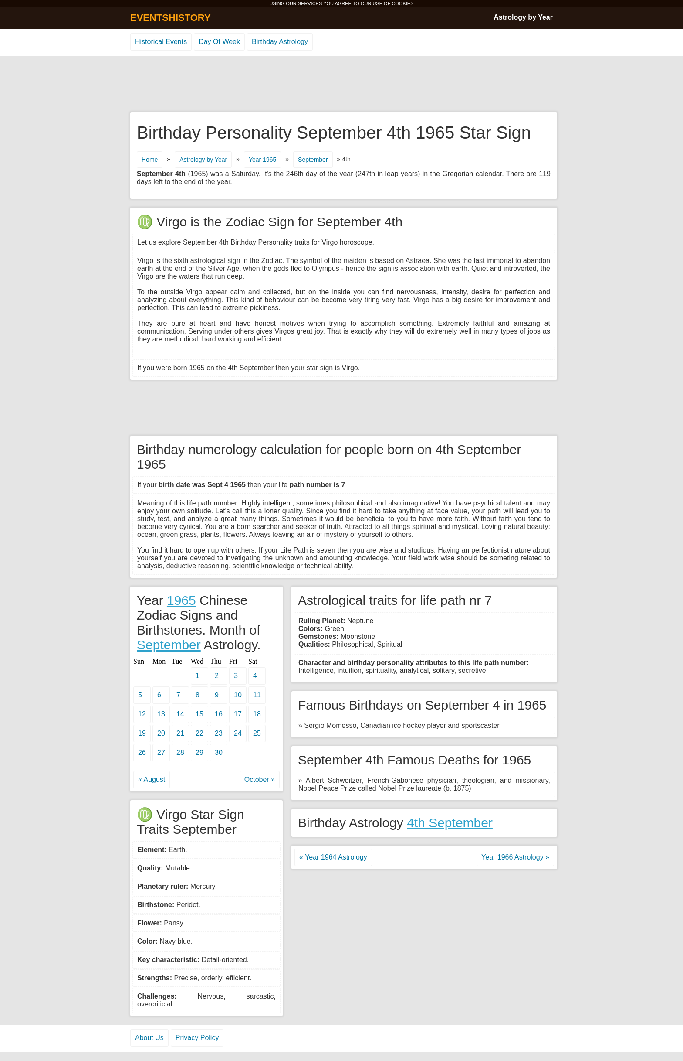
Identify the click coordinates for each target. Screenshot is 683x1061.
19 (142, 733)
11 (257, 695)
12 (142, 714)
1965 (181, 600)
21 (180, 733)
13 (161, 714)
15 (199, 714)
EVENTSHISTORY (170, 17)
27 (161, 752)
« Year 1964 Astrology (333, 857)
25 (257, 733)
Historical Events (161, 41)
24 (238, 733)
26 (142, 752)
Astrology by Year (523, 17)
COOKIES (402, 3)
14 (180, 714)
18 (257, 714)
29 (199, 752)
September (313, 159)
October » (259, 779)
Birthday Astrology (280, 41)
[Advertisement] (341, 84)
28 (180, 752)
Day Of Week (219, 41)
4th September (450, 822)
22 (199, 733)
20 (161, 733)
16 (219, 714)
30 (219, 752)
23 (219, 733)
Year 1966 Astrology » (515, 857)
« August (151, 779)
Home (150, 159)
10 (238, 695)
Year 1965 (262, 159)
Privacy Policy (197, 1037)
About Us (149, 1037)
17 (238, 714)
